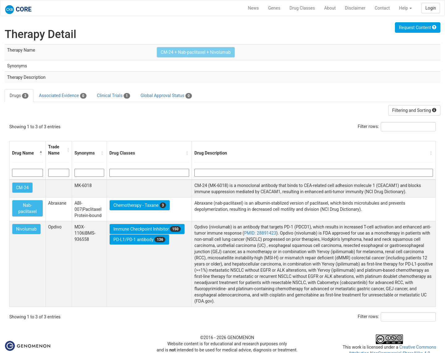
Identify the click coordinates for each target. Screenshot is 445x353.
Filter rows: (368, 126)
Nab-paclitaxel (27, 208)
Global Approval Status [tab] (166, 96)
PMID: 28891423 (260, 233)
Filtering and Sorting (414, 110)
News (253, 8)
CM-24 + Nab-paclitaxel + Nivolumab (196, 52)
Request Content (417, 27)
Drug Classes (302, 8)
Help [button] (405, 8)
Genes (274, 8)
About (330, 8)
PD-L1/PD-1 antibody (139, 239)
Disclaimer (355, 8)
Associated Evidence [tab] (62, 96)
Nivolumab (26, 229)
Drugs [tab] (19, 96)
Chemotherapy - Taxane (139, 205)
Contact (382, 8)
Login (430, 8)
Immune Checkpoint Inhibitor (147, 229)
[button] (41, 153)
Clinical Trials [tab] (113, 96)
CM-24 (22, 187)
